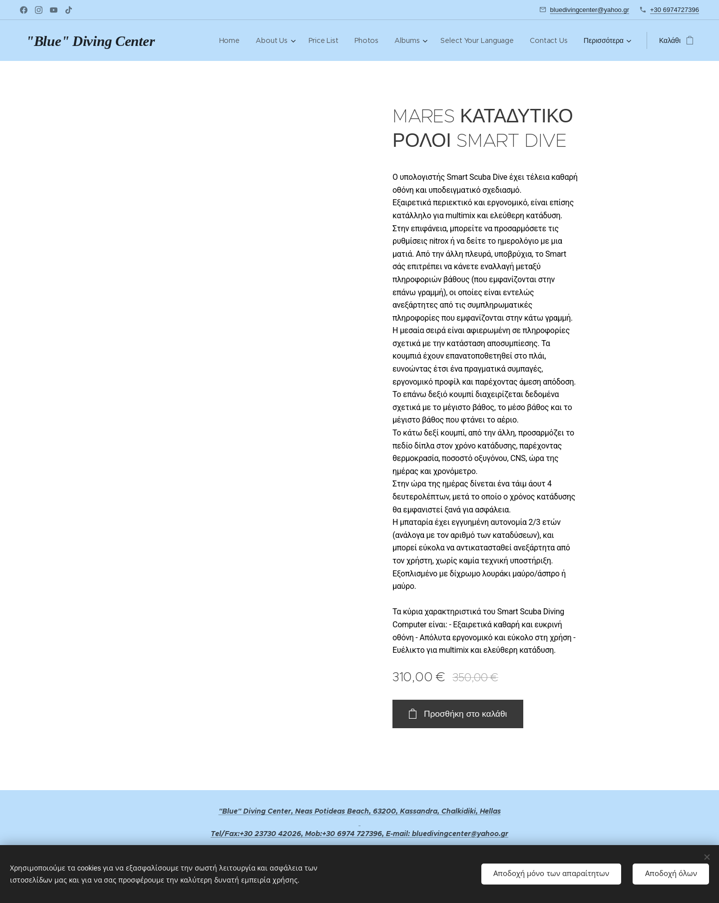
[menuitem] (231, 40)
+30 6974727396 (674, 9)
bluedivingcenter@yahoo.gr (589, 9)
